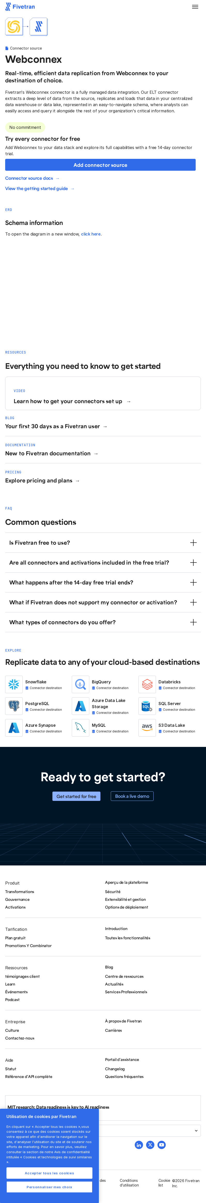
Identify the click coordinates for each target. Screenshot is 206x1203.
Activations (15, 907)
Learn (10, 984)
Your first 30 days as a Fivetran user (52, 426)
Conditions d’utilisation (129, 1182)
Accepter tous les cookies (49, 1173)
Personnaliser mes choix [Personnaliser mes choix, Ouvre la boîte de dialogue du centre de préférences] (49, 1187)
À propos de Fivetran (123, 1021)
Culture (12, 1030)
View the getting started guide (36, 188)
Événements (16, 991)
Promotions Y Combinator (28, 945)
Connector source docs (29, 178)
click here (91, 234)
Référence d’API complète (28, 1076)
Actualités (114, 984)
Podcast (12, 999)
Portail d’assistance (122, 1059)
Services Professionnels (126, 991)
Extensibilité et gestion (125, 899)
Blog (109, 967)
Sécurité (112, 891)
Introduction (116, 928)
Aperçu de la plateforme (126, 882)
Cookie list (164, 1182)
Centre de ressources (124, 976)
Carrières (113, 1030)
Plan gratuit (15, 937)
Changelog (115, 1068)
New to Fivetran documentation (48, 453)
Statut (10, 1068)
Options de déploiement (126, 907)
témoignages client (22, 976)
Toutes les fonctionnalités (127, 937)
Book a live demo (132, 796)
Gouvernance (17, 899)
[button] (195, 6)
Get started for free (76, 796)
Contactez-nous (19, 1038)
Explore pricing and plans (38, 480)
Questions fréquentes (124, 1076)
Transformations (19, 891)
